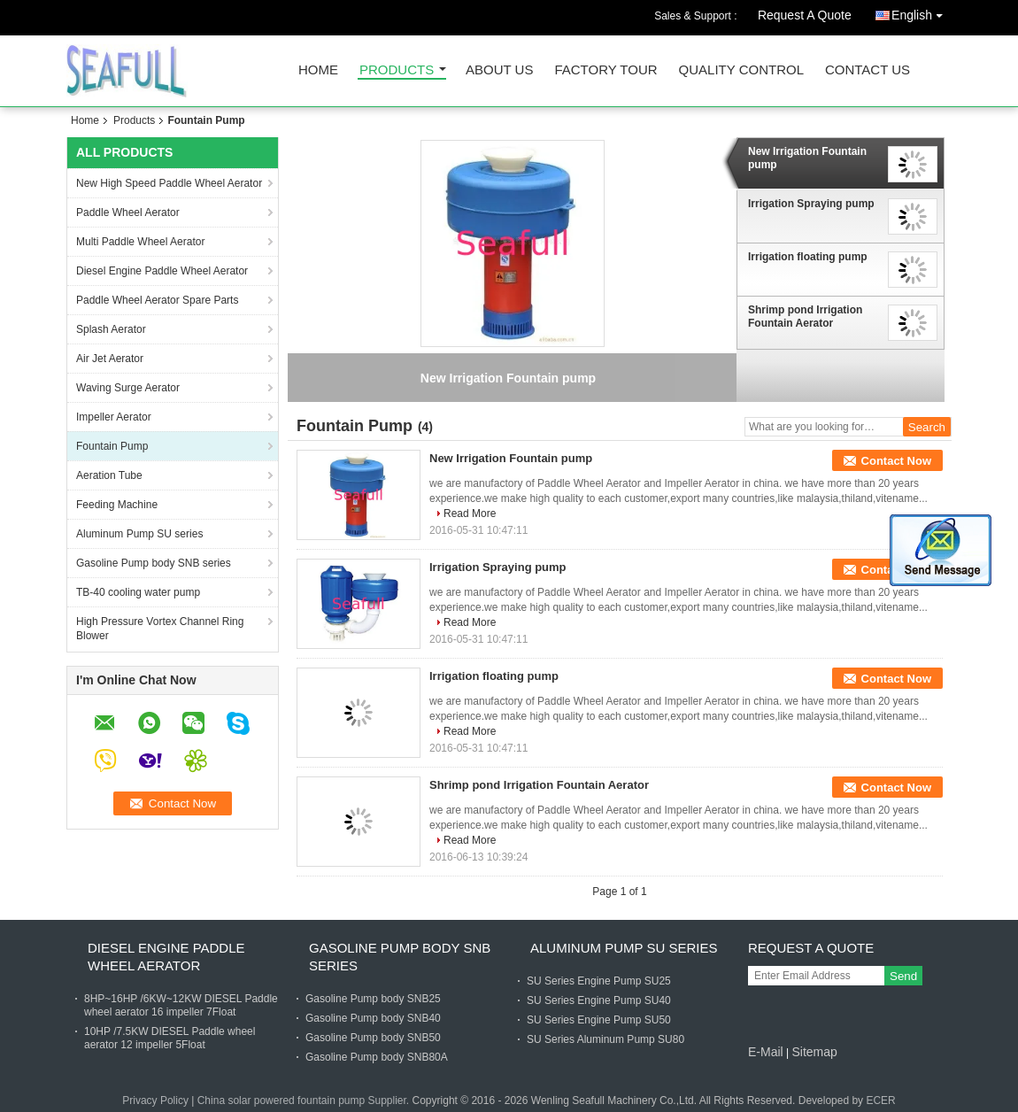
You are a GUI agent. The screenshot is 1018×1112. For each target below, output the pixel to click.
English (921, 12)
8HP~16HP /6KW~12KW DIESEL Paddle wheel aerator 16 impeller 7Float (181, 1005)
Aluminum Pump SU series (139, 534)
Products (396, 70)
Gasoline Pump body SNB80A (376, 1057)
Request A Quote (805, 15)
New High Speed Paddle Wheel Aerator (169, 183)
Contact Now (896, 460)
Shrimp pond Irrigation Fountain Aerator (805, 316)
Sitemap (814, 1052)
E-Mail (765, 1052)
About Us (499, 70)
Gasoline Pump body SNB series (153, 563)
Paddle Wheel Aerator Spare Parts (157, 300)
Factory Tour (605, 70)
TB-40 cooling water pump (138, 592)
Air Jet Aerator (109, 358)
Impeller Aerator (113, 417)
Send (903, 976)
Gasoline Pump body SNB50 (373, 1037)
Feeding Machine (117, 504)
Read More (469, 513)
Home (318, 70)
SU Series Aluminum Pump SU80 (605, 1039)
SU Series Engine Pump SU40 (599, 1000)
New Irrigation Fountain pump (807, 158)
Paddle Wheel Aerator (128, 212)
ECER (880, 1100)
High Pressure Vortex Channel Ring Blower (159, 628)
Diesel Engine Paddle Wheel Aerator (162, 271)
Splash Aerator (111, 329)
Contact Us (867, 70)
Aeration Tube (109, 475)
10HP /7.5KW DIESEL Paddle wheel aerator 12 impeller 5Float (169, 1038)
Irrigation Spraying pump (811, 203)
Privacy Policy (155, 1100)
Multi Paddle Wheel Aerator (140, 242)
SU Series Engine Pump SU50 (599, 1020)
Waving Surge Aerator (128, 388)
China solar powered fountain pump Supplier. (305, 1100)
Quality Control (741, 70)
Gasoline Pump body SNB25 (373, 998)
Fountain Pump (112, 446)
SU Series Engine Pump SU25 (599, 981)
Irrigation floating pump (808, 257)
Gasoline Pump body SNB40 (373, 1018)
